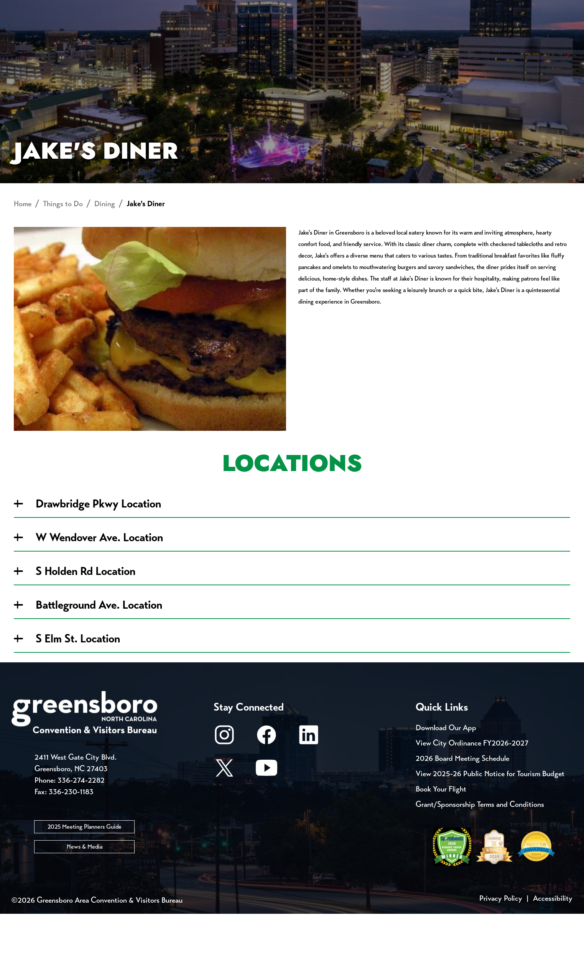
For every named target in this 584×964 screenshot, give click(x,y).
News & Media (84, 896)
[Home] (230, 33)
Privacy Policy (500, 948)
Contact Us (142, 7)
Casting (306, 7)
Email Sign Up (207, 7)
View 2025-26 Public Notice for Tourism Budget (490, 824)
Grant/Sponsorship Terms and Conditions (480, 854)
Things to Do (330, 33)
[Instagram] (224, 788)
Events (30, 7)
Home (22, 254)
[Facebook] (266, 788)
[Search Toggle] (557, 32)
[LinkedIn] (308, 788)
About (30, 33)
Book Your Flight (441, 839)
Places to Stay (115, 33)
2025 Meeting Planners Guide (85, 876)
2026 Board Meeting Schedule (462, 808)
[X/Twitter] (224, 821)
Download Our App (446, 778)
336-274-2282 (81, 830)
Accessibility (552, 948)
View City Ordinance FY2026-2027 (472, 793)
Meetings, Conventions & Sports (464, 33)
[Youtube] (266, 821)
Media (261, 7)
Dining (104, 254)
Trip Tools (81, 7)
